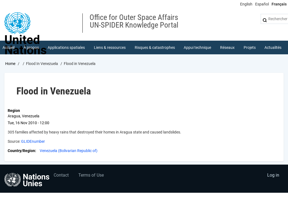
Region (14, 110)
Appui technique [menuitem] (197, 47)
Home (10, 63)
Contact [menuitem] (61, 175)
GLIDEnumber (33, 141)
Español (262, 4)
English (246, 4)
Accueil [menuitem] (8, 47)
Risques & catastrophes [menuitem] (155, 47)
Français (279, 4)
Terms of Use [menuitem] (91, 175)
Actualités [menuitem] (272, 47)
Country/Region (21, 150)
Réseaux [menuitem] (227, 47)
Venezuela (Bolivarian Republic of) (68, 150)
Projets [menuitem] (250, 47)
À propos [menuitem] (31, 47)
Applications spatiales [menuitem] (66, 47)
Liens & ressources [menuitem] (110, 47)
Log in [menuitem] (273, 175)
